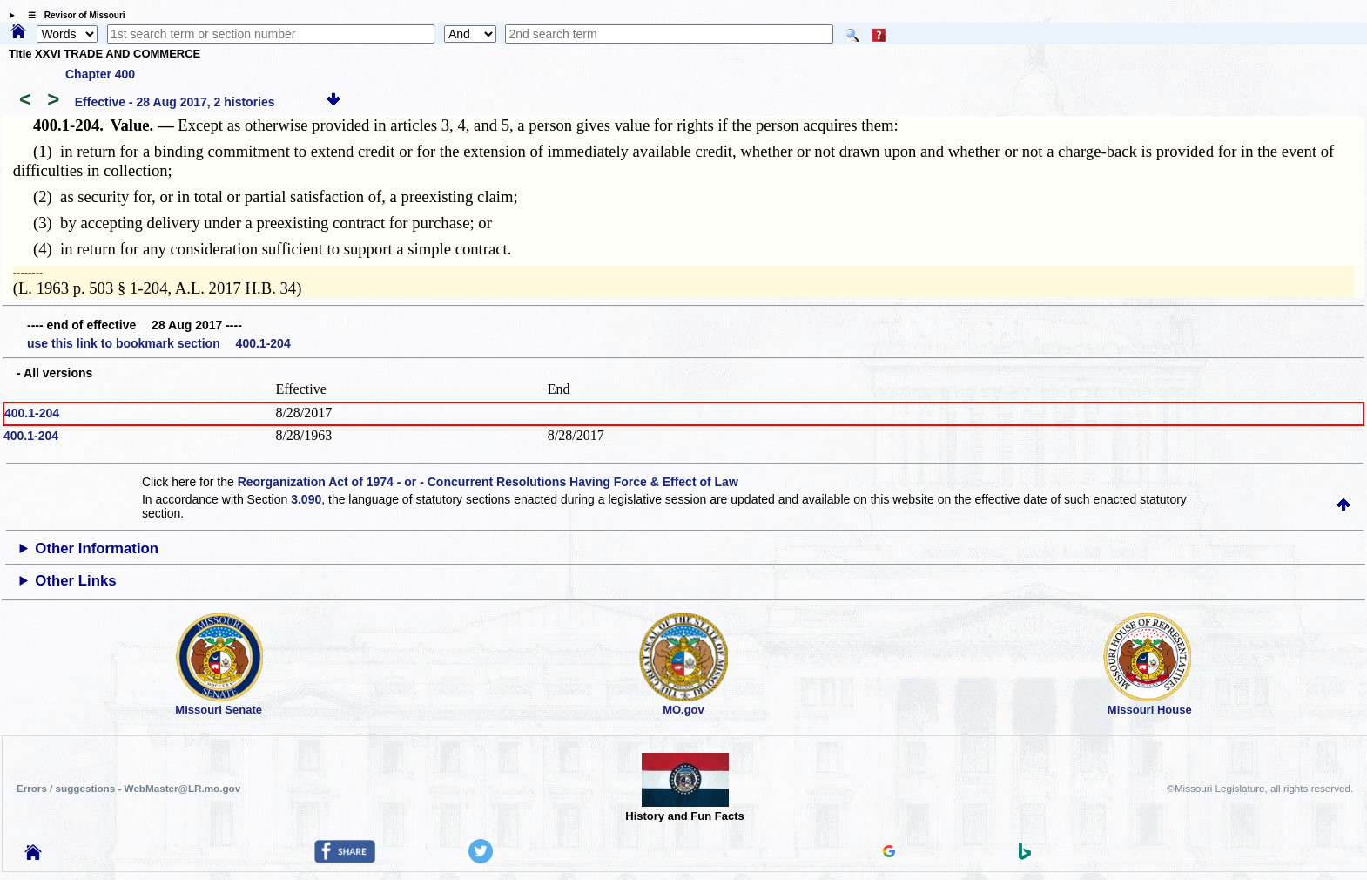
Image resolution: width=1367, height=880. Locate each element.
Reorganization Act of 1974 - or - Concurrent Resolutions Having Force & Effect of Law (488, 482)
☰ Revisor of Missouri (72, 15)
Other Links (75, 580)
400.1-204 (31, 413)
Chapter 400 (100, 74)
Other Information (96, 548)
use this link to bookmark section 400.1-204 (159, 343)
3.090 (306, 499)
